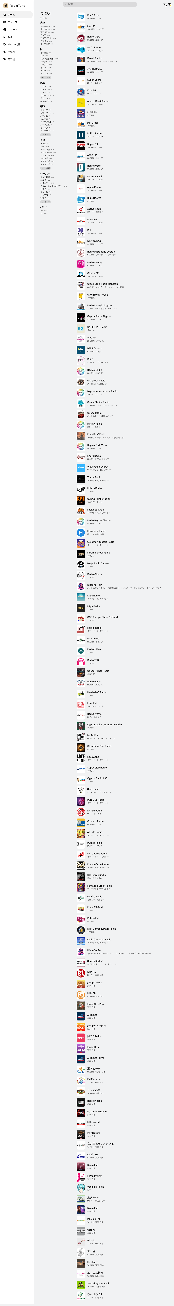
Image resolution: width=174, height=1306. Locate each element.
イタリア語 (45, 164)
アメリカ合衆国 (46, 59)
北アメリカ (45, 29)
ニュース (10, 22)
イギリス (44, 68)
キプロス (44, 53)
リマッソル (45, 89)
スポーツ (10, 29)
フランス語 (45, 155)
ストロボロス (46, 131)
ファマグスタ (46, 122)
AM (41, 213)
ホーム (9, 14)
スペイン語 (45, 149)
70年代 (43, 198)
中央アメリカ (46, 38)
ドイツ (43, 70)
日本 (42, 56)
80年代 (43, 180)
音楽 (8, 37)
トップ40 (44, 195)
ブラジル (44, 62)
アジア (43, 35)
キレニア (44, 128)
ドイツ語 (44, 158)
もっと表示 (45, 77)
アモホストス (46, 95)
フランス (44, 65)
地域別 (9, 51)
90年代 (43, 189)
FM (41, 211)
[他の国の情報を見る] (169, 4)
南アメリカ (45, 32)
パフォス (44, 92)
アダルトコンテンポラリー (51, 186)
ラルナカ (44, 98)
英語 (42, 146)
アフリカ (44, 41)
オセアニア (45, 44)
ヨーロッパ (45, 26)
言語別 (9, 59)
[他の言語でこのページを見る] (165, 4)
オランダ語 (45, 161)
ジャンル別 (11, 44)
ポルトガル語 (46, 152)
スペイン (44, 74)
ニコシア (44, 86)
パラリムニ (45, 125)
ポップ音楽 (45, 177)
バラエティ (45, 183)
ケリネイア (45, 101)
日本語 (43, 143)
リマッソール (46, 113)
